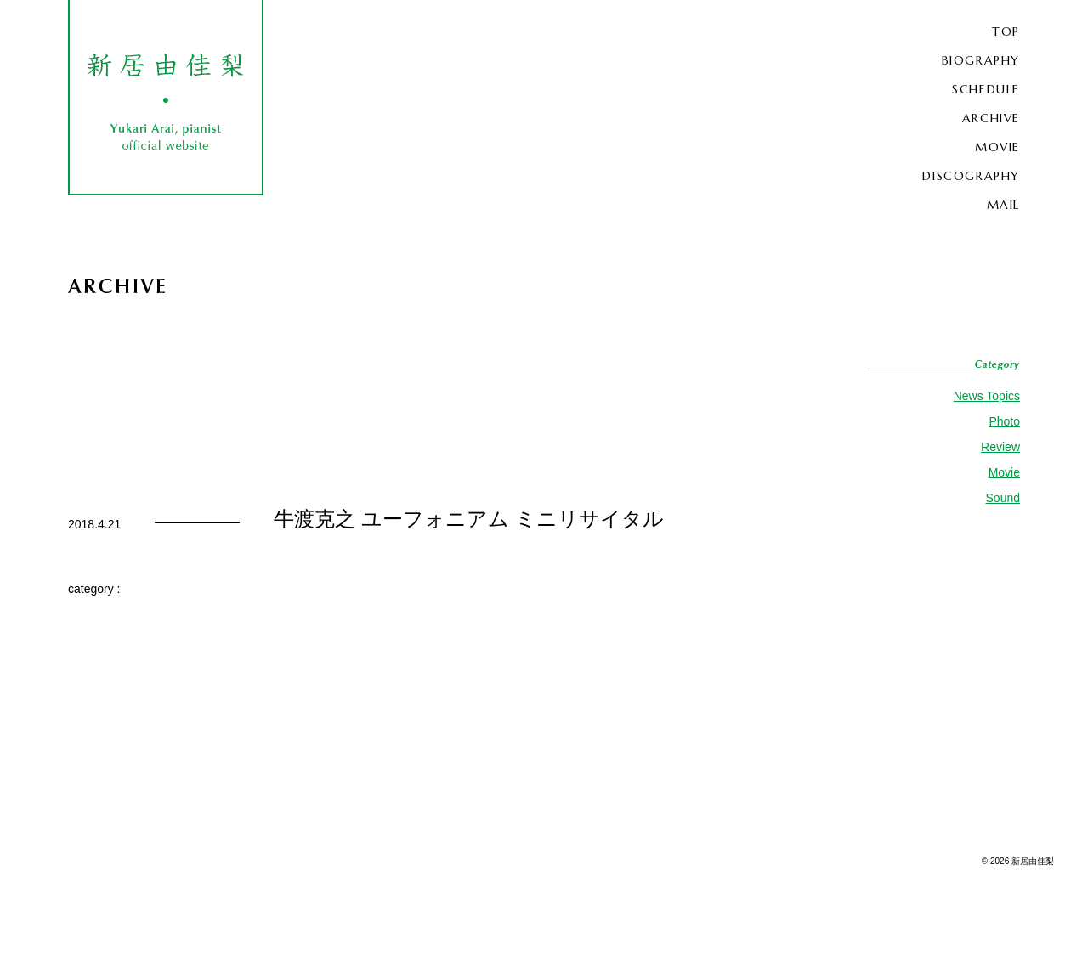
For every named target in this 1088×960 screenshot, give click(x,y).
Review (1000, 447)
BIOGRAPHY (981, 60)
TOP (1006, 31)
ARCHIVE (991, 118)
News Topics (987, 396)
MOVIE (997, 147)
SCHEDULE (986, 89)
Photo (1004, 421)
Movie (1004, 472)
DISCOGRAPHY (971, 176)
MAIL (1003, 204)
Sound (1003, 498)
